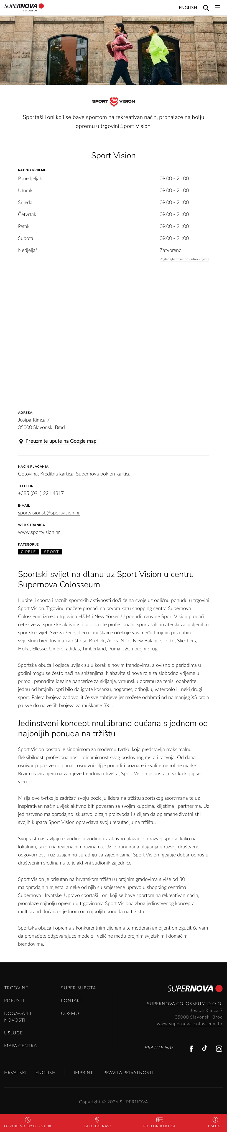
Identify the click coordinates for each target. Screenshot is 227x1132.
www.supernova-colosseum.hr (190, 1024)
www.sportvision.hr (39, 532)
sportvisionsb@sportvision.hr (49, 513)
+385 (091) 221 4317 (41, 493)
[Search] (206, 7)
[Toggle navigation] (217, 8)
